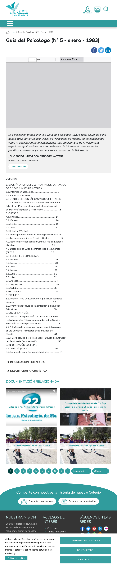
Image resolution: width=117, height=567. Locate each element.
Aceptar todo (85, 559)
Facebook (82, 529)
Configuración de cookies (85, 540)
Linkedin (100, 529)
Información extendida (27, 362)
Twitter (88, 529)
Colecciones (53, 528)
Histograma (97, 9)
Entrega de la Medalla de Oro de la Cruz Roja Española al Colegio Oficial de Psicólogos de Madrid (85, 407)
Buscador (106, 9)
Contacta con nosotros (40, 501)
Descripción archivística (28, 371)
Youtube (94, 529)
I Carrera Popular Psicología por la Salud (31, 445)
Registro (88, 9)
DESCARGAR (18, 166)
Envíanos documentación (82, 501)
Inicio (13, 32)
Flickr (106, 529)
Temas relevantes (56, 531)
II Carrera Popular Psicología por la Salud (85, 445)
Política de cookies (16, 558)
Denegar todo (85, 550)
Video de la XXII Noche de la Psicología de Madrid (32, 406)
